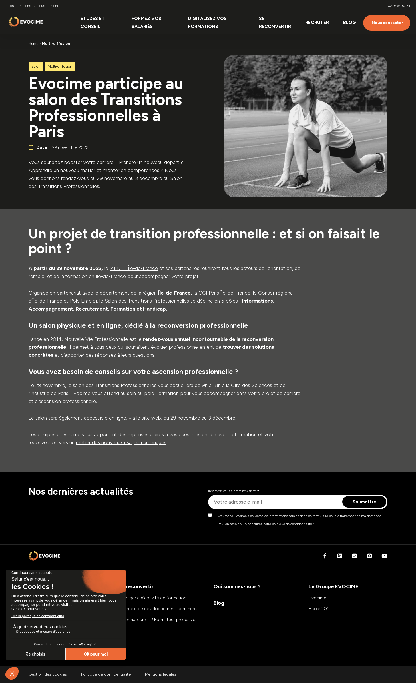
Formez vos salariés (146, 22)
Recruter (317, 22)
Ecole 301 (318, 608)
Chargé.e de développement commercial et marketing (172, 608)
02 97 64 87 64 (399, 6)
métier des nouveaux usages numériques (121, 442)
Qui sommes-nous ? (237, 586)
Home (33, 43)
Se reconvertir (275, 22)
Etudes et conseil (93, 22)
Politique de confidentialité (106, 674)
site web (151, 418)
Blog (349, 22)
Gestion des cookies (48, 674)
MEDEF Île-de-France (134, 268)
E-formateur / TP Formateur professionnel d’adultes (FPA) (177, 619)
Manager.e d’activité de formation (152, 597)
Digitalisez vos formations (207, 22)
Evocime (317, 597)
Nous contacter (387, 22)
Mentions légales (160, 674)
